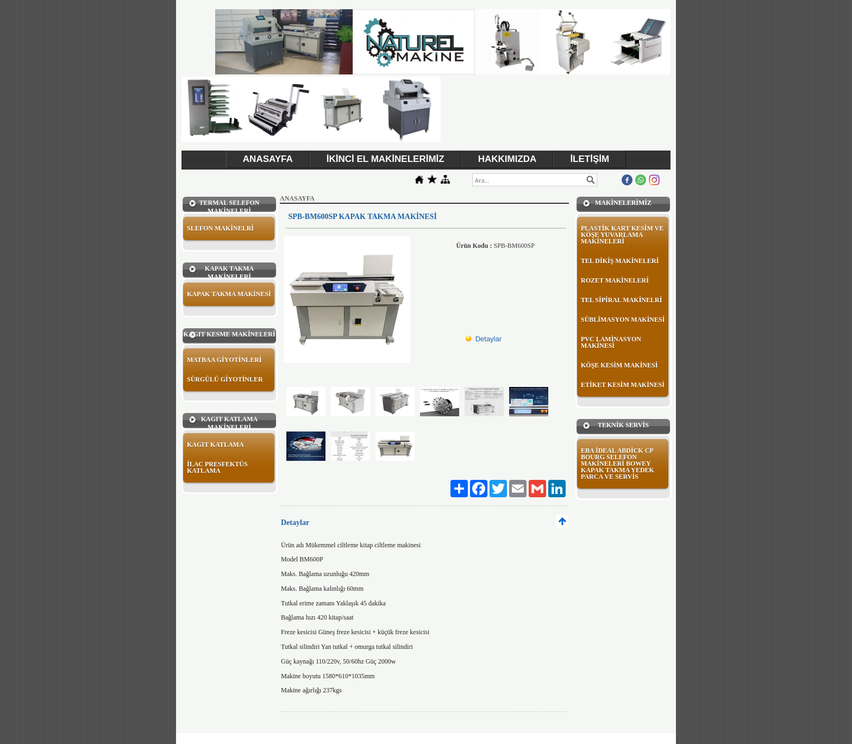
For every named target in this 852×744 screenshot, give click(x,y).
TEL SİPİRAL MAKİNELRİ (621, 300)
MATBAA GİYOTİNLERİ (224, 360)
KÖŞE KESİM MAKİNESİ (619, 365)
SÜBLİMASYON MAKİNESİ (623, 319)
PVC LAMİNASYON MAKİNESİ (611, 342)
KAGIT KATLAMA (215, 444)
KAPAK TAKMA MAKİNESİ (229, 294)
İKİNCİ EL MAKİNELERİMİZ (385, 159)
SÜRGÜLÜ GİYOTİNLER (225, 379)
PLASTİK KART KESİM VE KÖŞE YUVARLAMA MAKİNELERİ (622, 234)
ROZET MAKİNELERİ (615, 280)
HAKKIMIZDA (507, 159)
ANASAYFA (268, 159)
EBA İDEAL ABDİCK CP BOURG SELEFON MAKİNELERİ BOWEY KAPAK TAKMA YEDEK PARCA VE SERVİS (617, 463)
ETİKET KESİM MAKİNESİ (623, 385)
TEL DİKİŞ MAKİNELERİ (620, 261)
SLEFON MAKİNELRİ (220, 228)
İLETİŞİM (589, 159)
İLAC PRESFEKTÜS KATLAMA (217, 467)
